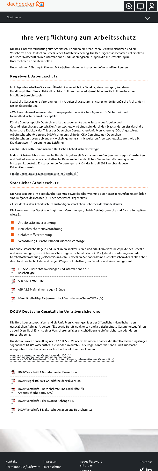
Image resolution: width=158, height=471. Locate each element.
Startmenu (14, 17)
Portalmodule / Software (23, 467)
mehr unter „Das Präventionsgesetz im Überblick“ (45, 174)
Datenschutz (52, 467)
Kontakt (11, 461)
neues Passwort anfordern (91, 463)
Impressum (50, 461)
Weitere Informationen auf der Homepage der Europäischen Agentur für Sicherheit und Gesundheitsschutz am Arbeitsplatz (69, 114)
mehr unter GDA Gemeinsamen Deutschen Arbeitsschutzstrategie (55, 149)
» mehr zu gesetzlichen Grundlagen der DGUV (40, 355)
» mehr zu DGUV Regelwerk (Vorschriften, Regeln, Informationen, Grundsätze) (62, 359)
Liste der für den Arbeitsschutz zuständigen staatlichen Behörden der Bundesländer (67, 204)
